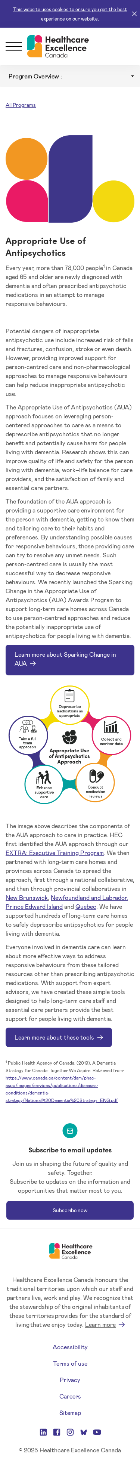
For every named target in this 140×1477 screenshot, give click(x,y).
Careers (70, 1396)
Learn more (100, 1324)
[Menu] (14, 46)
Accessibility (70, 1346)
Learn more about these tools (54, 1037)
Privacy (70, 1379)
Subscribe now (70, 1210)
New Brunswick (27, 897)
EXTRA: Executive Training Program (55, 852)
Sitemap (70, 1412)
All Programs (21, 105)
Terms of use (70, 1363)
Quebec (85, 906)
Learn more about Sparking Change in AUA (65, 659)
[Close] (134, 13)
